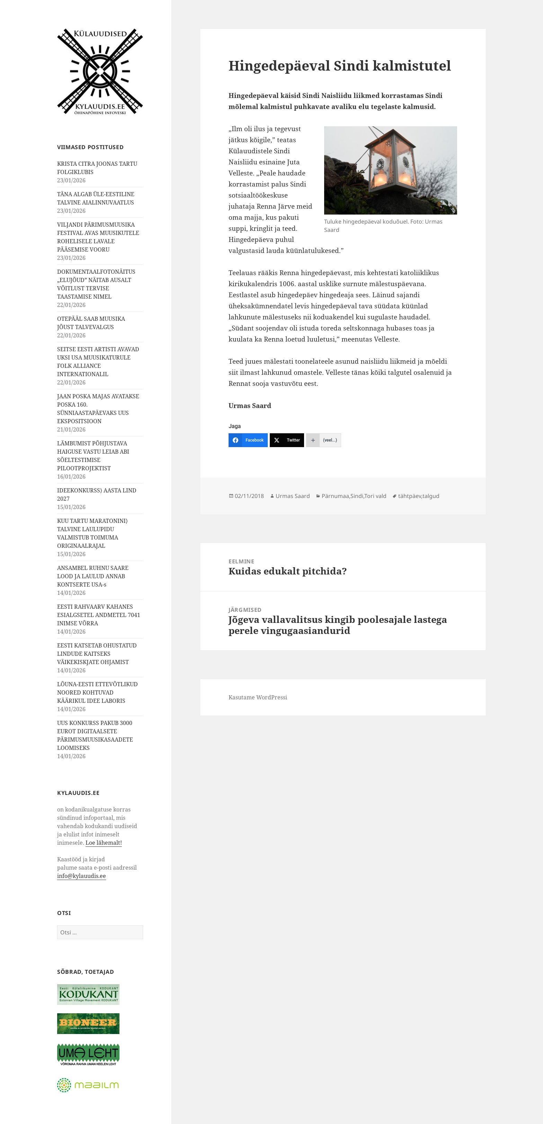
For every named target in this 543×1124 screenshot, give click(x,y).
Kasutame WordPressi (258, 697)
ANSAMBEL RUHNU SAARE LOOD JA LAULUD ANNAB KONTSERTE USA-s (92, 576)
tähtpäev (409, 496)
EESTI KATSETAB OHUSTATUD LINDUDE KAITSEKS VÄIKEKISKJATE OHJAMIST (97, 654)
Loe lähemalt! (104, 842)
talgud (430, 496)
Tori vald (375, 496)
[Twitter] (287, 440)
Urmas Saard (293, 496)
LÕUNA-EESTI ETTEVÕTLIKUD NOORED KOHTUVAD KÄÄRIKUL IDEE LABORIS (97, 692)
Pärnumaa (335, 496)
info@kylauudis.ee (81, 876)
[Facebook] (248, 440)
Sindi (356, 496)
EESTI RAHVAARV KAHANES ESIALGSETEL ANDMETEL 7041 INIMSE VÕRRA (98, 615)
